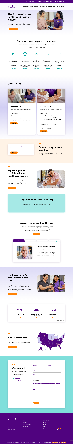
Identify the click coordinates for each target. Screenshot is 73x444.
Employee (42, 241)
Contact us (10, 422)
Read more (36, 233)
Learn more (13, 68)
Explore (14, 152)
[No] (71, 442)
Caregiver (30, 241)
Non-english (24, 422)
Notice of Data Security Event (31, 1)
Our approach (25, 6)
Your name (39, 366)
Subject (47, 380)
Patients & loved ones (34, 6)
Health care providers (43, 6)
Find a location (59, 1)
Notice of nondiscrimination (27, 424)
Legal (23, 430)
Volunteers (45, 430)
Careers (62, 6)
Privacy (24, 420)
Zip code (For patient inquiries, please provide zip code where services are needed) (47, 385)
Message (47, 394)
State (47, 375)
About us (57, 6)
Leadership (54, 241)
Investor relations (46, 1)
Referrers (44, 424)
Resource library (53, 1)
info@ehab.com (16, 378)
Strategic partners (51, 6)
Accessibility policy (26, 426)
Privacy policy (63, 442)
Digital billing (40, 1)
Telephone (47, 390)
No (59, 442)
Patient (18, 240)
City (47, 371)
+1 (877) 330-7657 (16, 380)
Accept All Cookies (55, 442)
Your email (54, 366)
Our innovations (12, 293)
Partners (44, 426)
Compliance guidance (26, 428)
